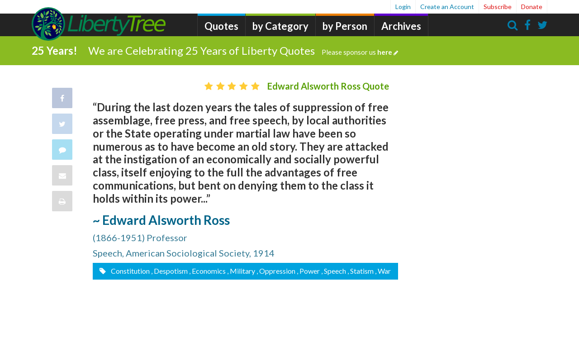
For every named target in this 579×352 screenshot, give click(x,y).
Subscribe (498, 6)
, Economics (207, 270)
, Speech (333, 270)
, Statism (360, 270)
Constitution (129, 270)
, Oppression (275, 270)
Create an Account (447, 6)
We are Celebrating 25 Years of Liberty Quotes (243, 50)
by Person (345, 26)
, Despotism (169, 270)
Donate (531, 6)
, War (383, 270)
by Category (280, 26)
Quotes (221, 26)
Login (403, 6)
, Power (308, 270)
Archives (401, 26)
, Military (241, 270)
